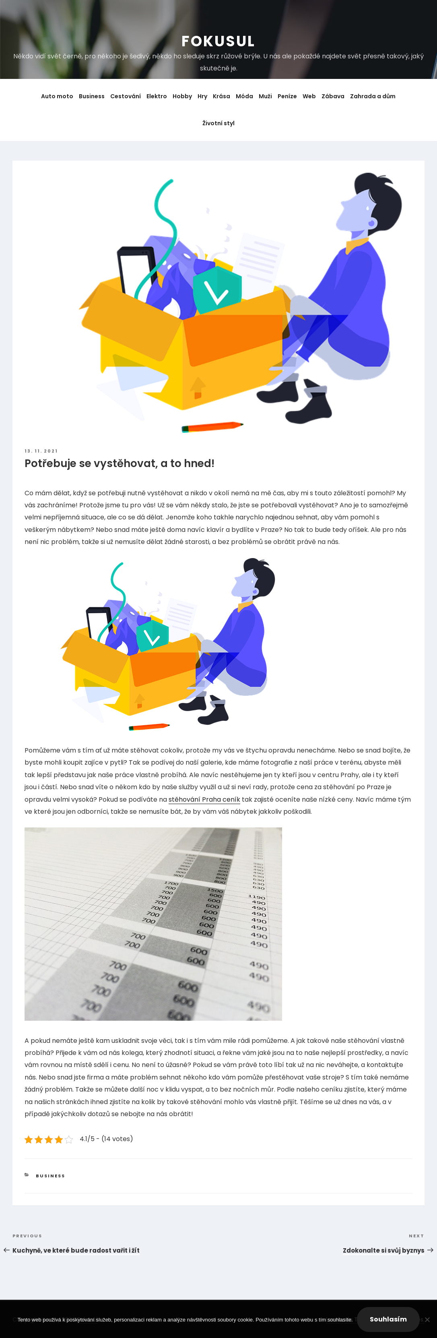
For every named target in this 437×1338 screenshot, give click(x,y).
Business (92, 96)
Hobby (182, 96)
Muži (265, 96)
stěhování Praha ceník (204, 799)
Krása (221, 96)
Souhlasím (388, 1319)
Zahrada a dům (373, 96)
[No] (427, 1319)
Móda (244, 96)
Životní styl (218, 123)
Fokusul (218, 41)
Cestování (125, 96)
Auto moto (57, 96)
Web (309, 96)
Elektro (156, 96)
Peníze (287, 96)
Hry (202, 96)
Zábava (333, 96)
